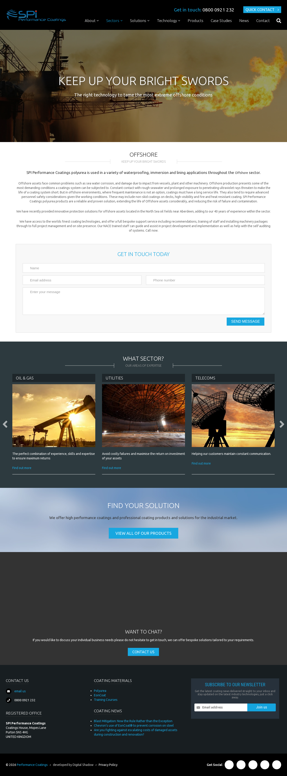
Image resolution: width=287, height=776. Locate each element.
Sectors (112, 20)
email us (20, 691)
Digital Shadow (83, 765)
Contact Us (143, 652)
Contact (263, 20)
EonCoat (100, 695)
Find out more (21, 468)
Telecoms (205, 378)
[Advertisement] (143, 594)
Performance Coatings (32, 765)
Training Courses (105, 699)
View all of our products (143, 533)
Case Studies (221, 20)
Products (195, 20)
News (244, 20)
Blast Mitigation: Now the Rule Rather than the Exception (133, 721)
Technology (167, 20)
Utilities (114, 378)
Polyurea (100, 691)
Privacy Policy (108, 765)
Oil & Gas (25, 378)
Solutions (138, 20)
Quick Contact (260, 9)
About (90, 20)
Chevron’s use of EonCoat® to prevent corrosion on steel (134, 725)
